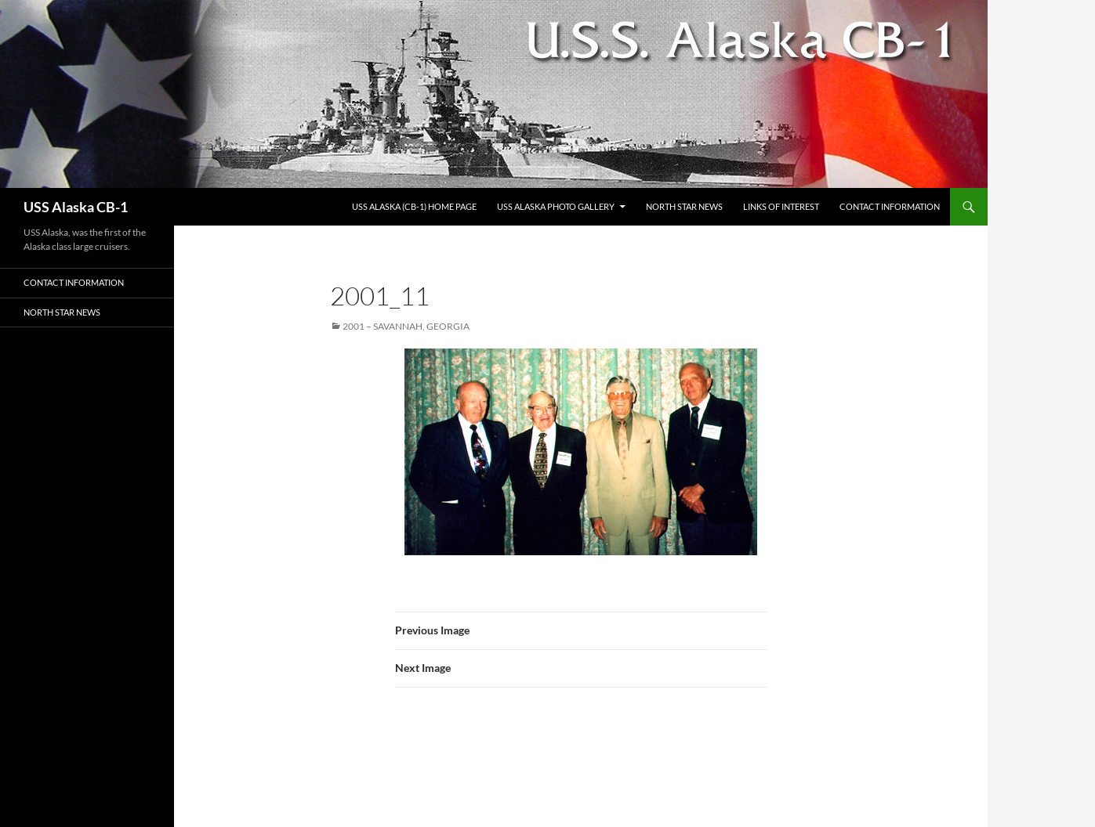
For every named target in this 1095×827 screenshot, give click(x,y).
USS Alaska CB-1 (76, 206)
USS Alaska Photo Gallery (556, 206)
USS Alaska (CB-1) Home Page (414, 206)
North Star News (684, 206)
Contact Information (889, 206)
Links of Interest (781, 206)
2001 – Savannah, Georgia (406, 326)
